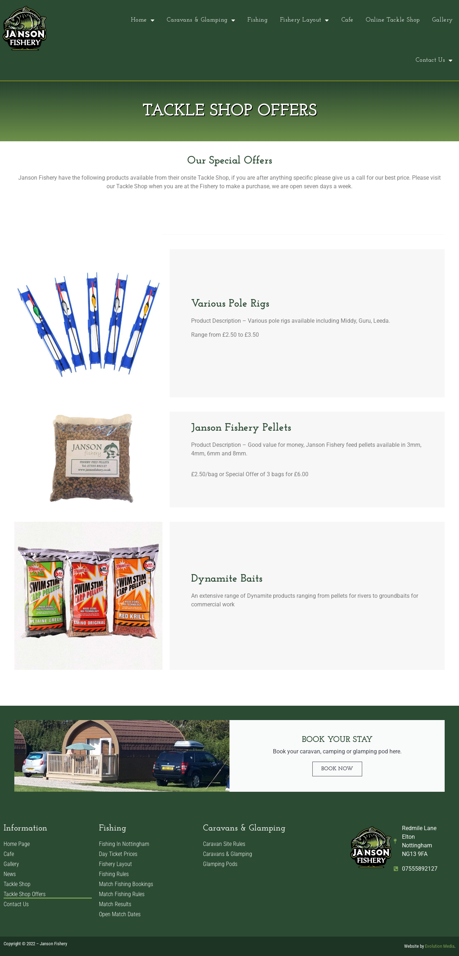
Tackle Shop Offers (25, 894)
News (10, 874)
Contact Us (434, 60)
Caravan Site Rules (224, 844)
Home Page (17, 844)
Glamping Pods (220, 864)
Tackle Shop (17, 884)
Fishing (257, 20)
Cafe (347, 20)
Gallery (442, 20)
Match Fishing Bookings (126, 884)
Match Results (115, 904)
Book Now (337, 769)
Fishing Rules (114, 874)
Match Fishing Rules (122, 894)
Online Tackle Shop (393, 20)
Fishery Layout (304, 20)
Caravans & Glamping (201, 20)
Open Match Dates (120, 914)
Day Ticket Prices (118, 854)
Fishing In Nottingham (124, 844)
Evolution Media (439, 946)
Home (143, 20)
